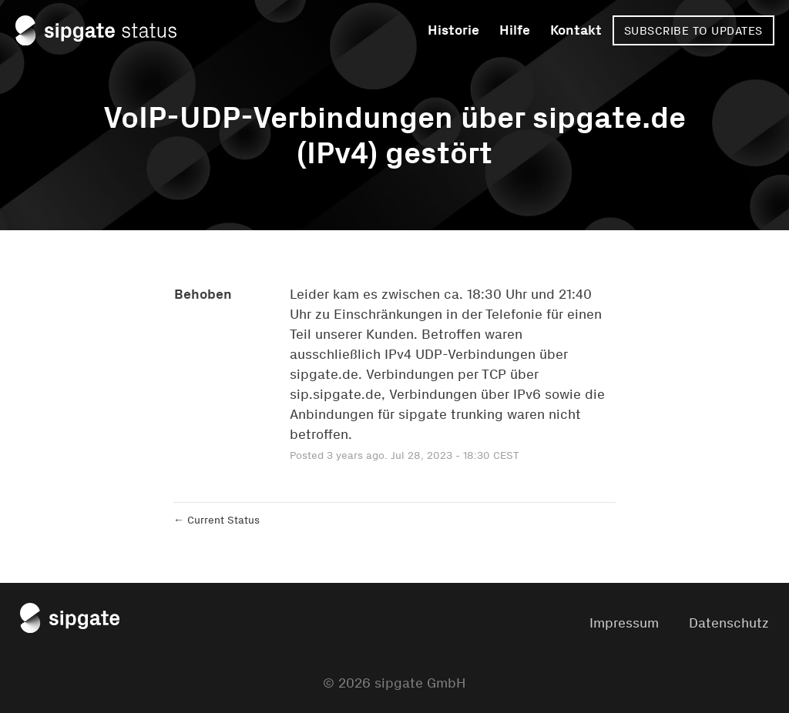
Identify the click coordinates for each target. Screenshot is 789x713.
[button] (693, 30)
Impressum (624, 622)
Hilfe (514, 30)
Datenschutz (729, 622)
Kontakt (576, 30)
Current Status (216, 520)
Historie (453, 30)
